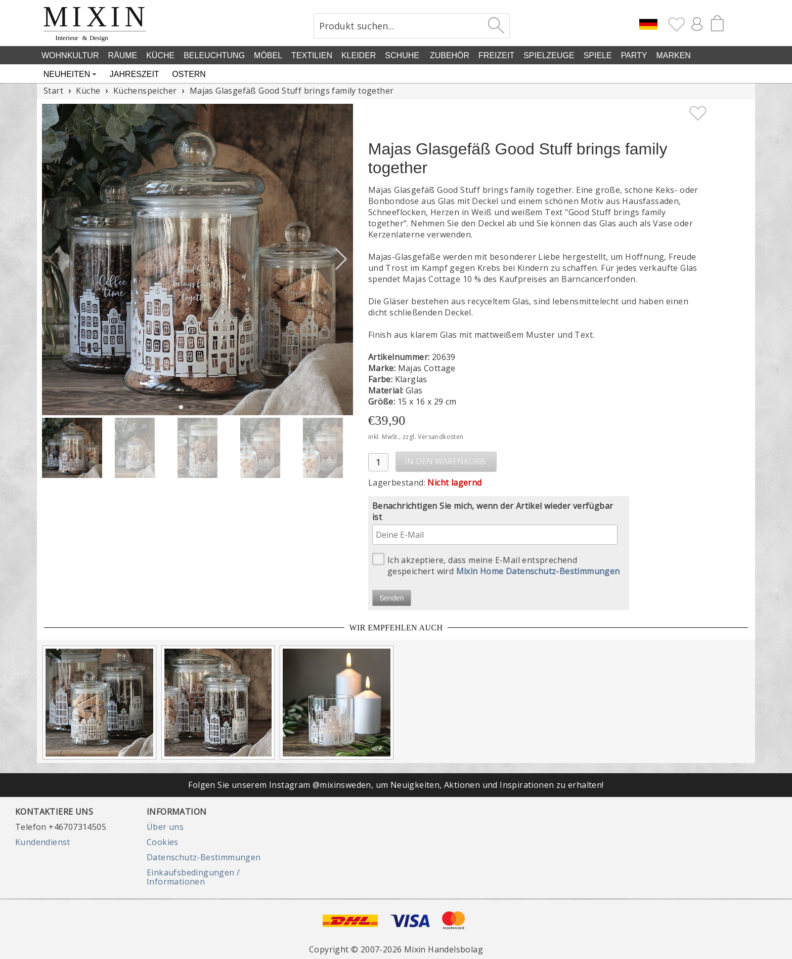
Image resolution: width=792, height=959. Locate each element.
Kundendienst (42, 842)
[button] (341, 259)
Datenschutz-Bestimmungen (204, 857)
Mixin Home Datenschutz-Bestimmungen (538, 571)
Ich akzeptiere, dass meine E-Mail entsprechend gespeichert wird (496, 565)
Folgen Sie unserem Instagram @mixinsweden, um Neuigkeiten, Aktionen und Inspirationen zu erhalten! (395, 784)
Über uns (165, 826)
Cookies (163, 842)
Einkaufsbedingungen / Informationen (193, 877)
